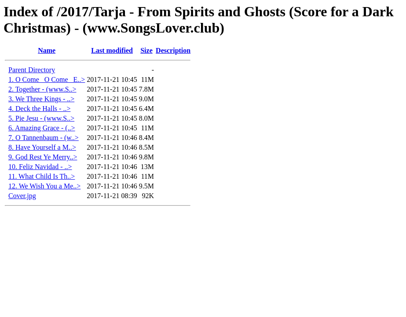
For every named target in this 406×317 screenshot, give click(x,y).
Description (173, 50)
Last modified (112, 50)
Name (46, 50)
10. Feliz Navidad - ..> (40, 166)
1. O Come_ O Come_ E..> (46, 79)
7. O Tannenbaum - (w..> (43, 137)
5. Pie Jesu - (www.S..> (41, 118)
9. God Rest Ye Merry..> (42, 157)
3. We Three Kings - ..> (41, 99)
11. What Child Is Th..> (41, 176)
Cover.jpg (22, 195)
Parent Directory (31, 70)
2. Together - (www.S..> (42, 89)
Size (146, 50)
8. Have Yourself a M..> (42, 147)
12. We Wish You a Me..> (44, 186)
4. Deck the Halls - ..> (39, 108)
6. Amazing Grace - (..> (41, 128)
